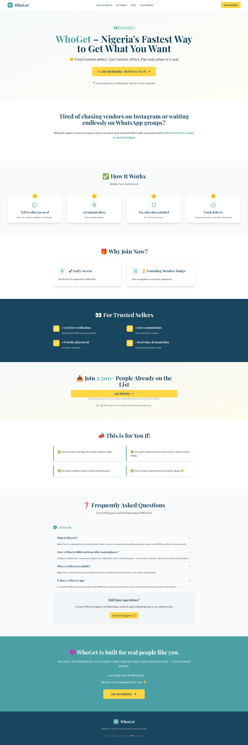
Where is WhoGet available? (124, 566)
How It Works (104, 4)
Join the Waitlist (121, 694)
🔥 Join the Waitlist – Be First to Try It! (124, 71)
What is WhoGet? (124, 537)
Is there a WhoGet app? (124, 580)
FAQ (133, 4)
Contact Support (124, 615)
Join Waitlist (146, 4)
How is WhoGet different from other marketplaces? (124, 552)
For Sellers (121, 4)
